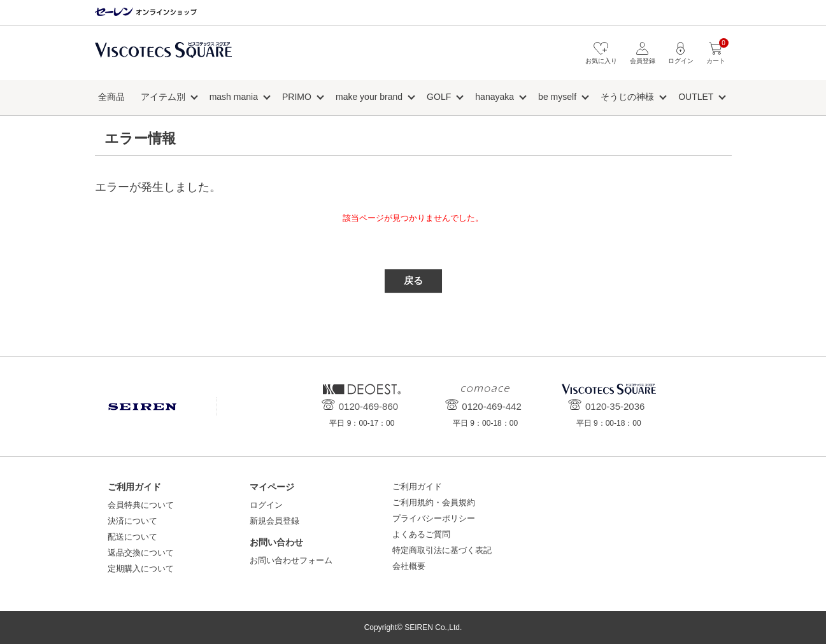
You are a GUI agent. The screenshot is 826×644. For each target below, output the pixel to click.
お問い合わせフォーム (291, 560)
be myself (557, 97)
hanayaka (494, 97)
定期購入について (141, 568)
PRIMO (296, 97)
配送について (132, 537)
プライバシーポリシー (433, 518)
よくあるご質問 (421, 534)
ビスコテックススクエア (163, 56)
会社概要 (408, 566)
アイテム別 (163, 97)
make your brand (369, 97)
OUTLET (695, 97)
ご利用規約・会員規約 (433, 502)
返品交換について (141, 552)
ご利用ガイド (417, 486)
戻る (413, 280)
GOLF (439, 97)
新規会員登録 (274, 521)
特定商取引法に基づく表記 (442, 550)
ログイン (266, 505)
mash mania (234, 97)
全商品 (111, 97)
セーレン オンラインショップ (146, 12)
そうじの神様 (627, 97)
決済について (132, 521)
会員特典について (141, 505)
